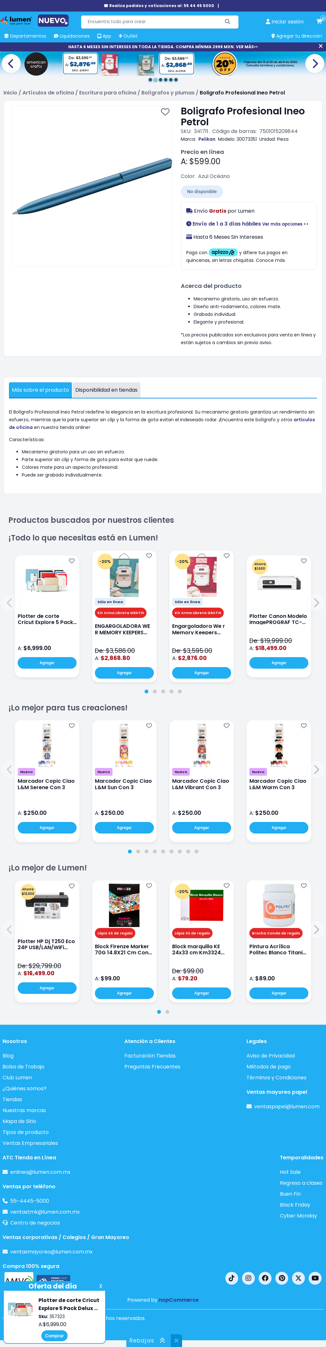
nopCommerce (179, 1300)
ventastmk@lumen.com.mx (45, 1212)
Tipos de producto (26, 1132)
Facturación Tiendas (150, 1055)
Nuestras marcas (24, 1110)
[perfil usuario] (284, 21)
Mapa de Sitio (19, 1121)
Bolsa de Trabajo (24, 1066)
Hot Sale (290, 1172)
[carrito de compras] (319, 21)
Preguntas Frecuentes (152, 1066)
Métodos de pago (269, 1066)
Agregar (47, 663)
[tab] (146, 691)
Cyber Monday (298, 1215)
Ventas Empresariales (30, 1143)
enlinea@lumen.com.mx (40, 1172)
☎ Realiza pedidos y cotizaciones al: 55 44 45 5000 (159, 5)
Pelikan (206, 139)
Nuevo (26, 771)
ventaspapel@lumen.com (287, 1106)
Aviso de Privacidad (271, 1055)
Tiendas (12, 1099)
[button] (10, 602)
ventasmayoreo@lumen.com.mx (51, 1251)
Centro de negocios (35, 1223)
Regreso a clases (301, 1183)
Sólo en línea (110, 601)
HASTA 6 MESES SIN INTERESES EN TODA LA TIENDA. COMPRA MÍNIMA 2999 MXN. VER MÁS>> (163, 46)
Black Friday (295, 1205)
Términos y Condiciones (276, 1077)
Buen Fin (290, 1194)
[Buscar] (228, 22)
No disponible (202, 191)
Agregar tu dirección (297, 36)
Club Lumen (17, 1077)
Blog (8, 1055)
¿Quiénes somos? (24, 1088)
